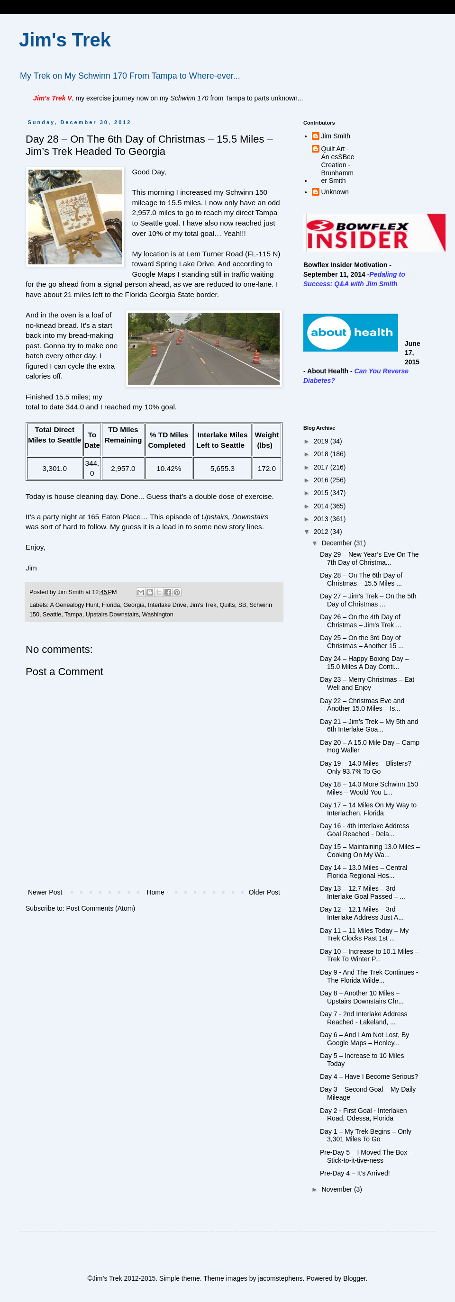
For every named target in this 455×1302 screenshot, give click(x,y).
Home (155, 892)
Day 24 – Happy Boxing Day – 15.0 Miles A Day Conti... (364, 662)
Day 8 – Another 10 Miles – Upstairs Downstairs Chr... (362, 997)
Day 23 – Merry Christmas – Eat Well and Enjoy (367, 683)
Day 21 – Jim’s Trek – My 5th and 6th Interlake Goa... (369, 725)
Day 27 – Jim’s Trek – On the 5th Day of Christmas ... (368, 600)
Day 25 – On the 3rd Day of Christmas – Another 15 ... (362, 642)
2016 (322, 480)
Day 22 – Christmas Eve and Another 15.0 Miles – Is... (362, 705)
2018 (322, 454)
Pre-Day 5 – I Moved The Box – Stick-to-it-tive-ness (366, 1156)
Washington (157, 614)
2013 (322, 519)
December (337, 543)
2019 (322, 441)
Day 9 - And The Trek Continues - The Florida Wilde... (369, 976)
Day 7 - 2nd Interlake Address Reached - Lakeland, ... (363, 1018)
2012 (322, 531)
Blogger (354, 1278)
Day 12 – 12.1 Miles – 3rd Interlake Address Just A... (362, 913)
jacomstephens (280, 1278)
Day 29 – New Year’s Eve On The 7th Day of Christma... (369, 558)
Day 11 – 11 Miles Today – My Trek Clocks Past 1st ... (364, 934)
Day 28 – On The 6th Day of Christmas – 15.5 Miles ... (361, 579)
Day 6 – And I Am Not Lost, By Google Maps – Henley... (364, 1039)
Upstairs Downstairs (112, 614)
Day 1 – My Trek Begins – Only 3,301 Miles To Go (365, 1135)
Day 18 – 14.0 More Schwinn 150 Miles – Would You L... (369, 788)
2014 (322, 506)
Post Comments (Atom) (100, 908)
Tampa (73, 614)
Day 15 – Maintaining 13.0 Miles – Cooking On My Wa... (370, 851)
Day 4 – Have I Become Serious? (369, 1076)
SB (242, 605)
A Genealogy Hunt (74, 605)
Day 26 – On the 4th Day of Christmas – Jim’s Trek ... (360, 621)
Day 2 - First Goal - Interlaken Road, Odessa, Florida (363, 1114)
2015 (322, 493)
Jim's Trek (65, 39)
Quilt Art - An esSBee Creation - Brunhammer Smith (338, 164)
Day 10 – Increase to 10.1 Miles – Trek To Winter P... (369, 955)
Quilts (227, 605)
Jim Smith (335, 136)
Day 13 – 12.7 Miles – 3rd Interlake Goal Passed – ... (362, 892)
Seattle (52, 614)
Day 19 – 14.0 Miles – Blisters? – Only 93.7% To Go (368, 767)
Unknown (335, 192)
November (337, 1189)
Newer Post (45, 892)
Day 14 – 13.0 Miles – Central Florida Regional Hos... (363, 871)
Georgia (134, 605)
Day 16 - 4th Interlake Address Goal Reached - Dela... (364, 830)
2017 (322, 467)
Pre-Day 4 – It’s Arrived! (355, 1173)
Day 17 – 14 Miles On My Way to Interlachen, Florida (368, 809)
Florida (111, 605)
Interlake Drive (167, 605)
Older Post (264, 892)
